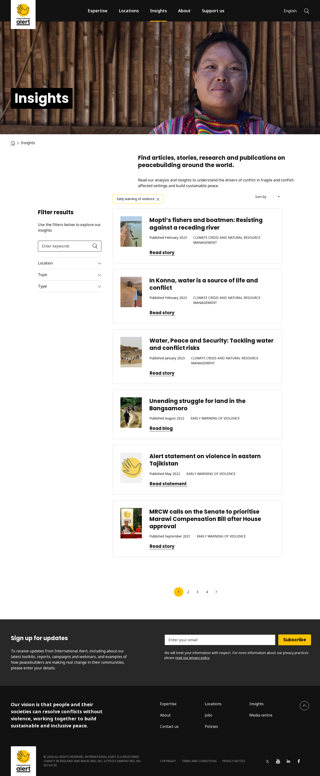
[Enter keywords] (69, 246)
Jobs (208, 715)
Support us (213, 10)
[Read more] (69, 263)
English (290, 10)
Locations (129, 10)
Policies (211, 726)
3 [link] (197, 592)
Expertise (97, 10)
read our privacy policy (192, 657)
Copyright (168, 761)
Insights (158, 10)
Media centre (260, 715)
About (184, 10)
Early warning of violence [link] (136, 199)
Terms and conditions (199, 761)
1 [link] (179, 592)
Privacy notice (233, 761)
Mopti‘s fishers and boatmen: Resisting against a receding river (206, 223)
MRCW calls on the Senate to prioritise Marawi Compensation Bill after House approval (205, 519)
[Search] (306, 10)
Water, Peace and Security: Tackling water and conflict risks (211, 344)
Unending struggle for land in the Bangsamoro (197, 404)
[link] (216, 592)
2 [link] (188, 592)
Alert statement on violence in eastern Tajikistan (205, 459)
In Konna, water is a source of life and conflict (203, 284)
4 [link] (207, 592)
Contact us (169, 726)
